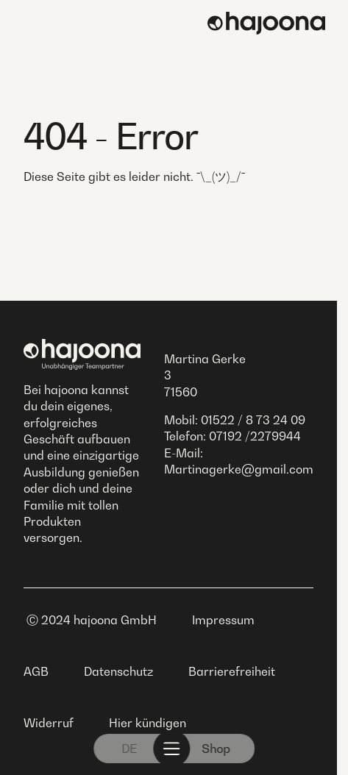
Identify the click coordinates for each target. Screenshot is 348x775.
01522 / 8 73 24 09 (253, 420)
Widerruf (49, 722)
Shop (216, 748)
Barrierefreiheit (231, 671)
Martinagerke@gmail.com (238, 469)
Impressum (223, 619)
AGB (36, 671)
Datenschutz (118, 671)
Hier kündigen (147, 722)
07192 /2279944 (255, 436)
